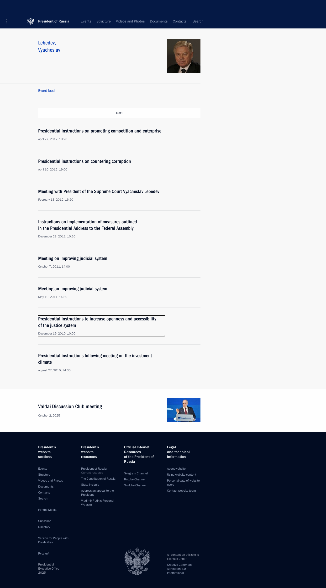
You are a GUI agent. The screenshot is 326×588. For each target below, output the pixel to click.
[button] (8, 7)
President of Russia (53, 7)
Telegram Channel (136, 473)
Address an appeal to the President (97, 493)
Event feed (46, 90)
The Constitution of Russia (98, 479)
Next (119, 113)
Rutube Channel (134, 479)
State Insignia (90, 485)
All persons (192, 21)
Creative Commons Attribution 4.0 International (179, 569)
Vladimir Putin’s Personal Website (97, 503)
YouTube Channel (135, 485)
